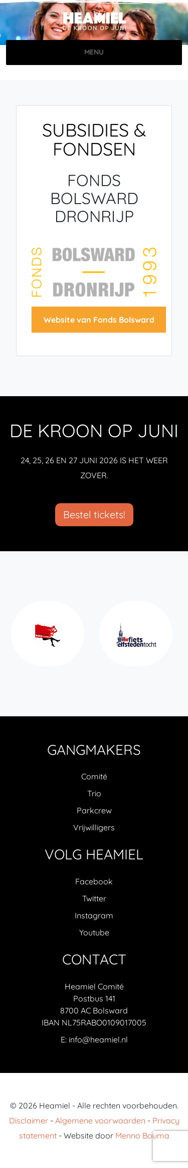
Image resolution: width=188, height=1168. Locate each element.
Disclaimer (28, 1120)
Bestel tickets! (94, 514)
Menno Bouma (142, 1135)
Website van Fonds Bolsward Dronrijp (99, 324)
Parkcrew (94, 810)
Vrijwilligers (94, 827)
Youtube (94, 932)
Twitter (94, 898)
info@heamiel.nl (98, 1039)
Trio (94, 793)
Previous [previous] (16, 639)
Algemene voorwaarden (100, 1120)
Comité (94, 776)
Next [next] (172, 639)
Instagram (94, 915)
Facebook (94, 881)
